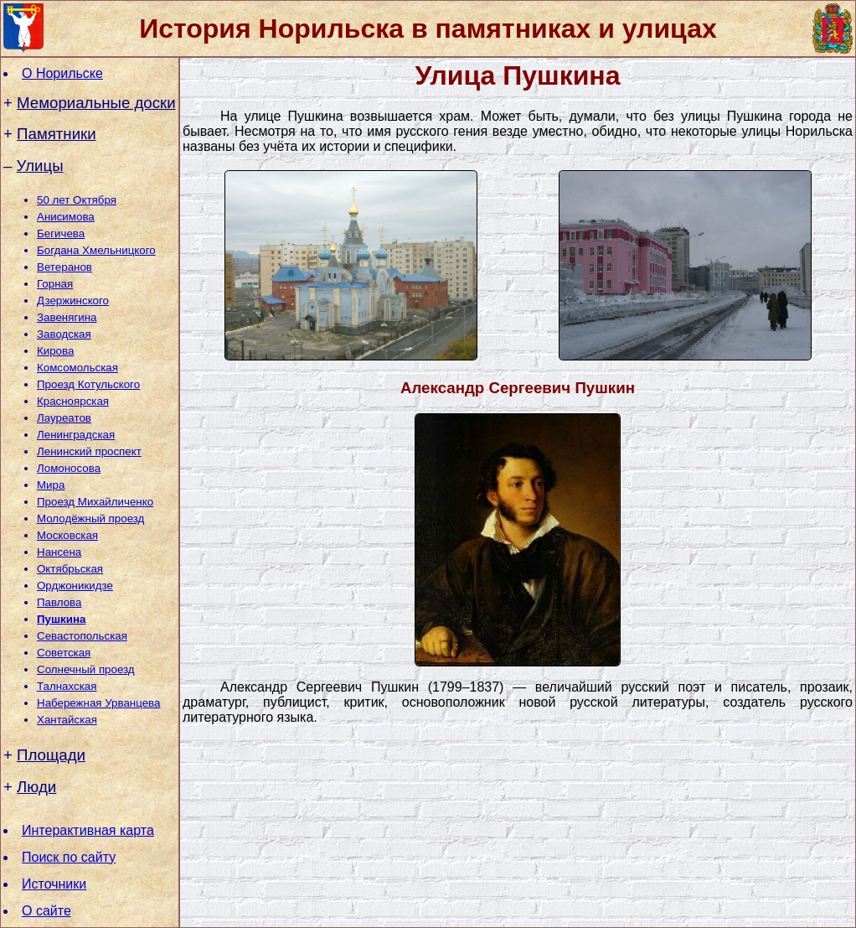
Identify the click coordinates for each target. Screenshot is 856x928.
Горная (55, 283)
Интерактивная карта (88, 830)
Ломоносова (69, 468)
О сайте (46, 911)
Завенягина (66, 317)
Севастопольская (82, 636)
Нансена (59, 552)
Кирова (55, 351)
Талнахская (66, 686)
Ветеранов (64, 267)
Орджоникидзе (75, 585)
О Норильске (62, 73)
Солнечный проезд (86, 669)
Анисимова (66, 216)
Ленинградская (76, 434)
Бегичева (61, 233)
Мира (50, 485)
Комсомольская (77, 367)
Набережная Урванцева (98, 703)
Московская (67, 535)
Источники (54, 884)
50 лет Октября (76, 200)
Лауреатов (64, 418)
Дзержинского (73, 300)
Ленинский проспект (89, 451)
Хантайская (67, 719)
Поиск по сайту (69, 857)
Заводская (64, 334)
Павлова (59, 602)
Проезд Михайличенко (95, 501)
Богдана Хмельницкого (96, 250)
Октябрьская (70, 569)
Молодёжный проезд (90, 518)
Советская (63, 652)
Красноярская (73, 401)
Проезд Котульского (88, 384)
